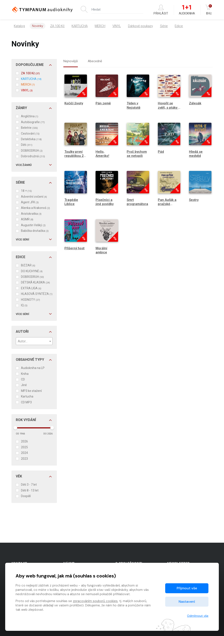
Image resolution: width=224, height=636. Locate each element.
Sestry (193, 200)
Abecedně (95, 61)
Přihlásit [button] (161, 10)
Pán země (103, 103)
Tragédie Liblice (71, 202)
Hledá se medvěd (196, 154)
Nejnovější (70, 61)
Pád (161, 152)
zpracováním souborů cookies (95, 601)
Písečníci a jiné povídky (105, 202)
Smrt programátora (137, 202)
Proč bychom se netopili (137, 154)
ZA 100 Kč (57, 26)
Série (164, 26)
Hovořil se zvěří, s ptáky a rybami (169, 107)
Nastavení (187, 601)
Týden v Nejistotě (133, 105)
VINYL (116, 26)
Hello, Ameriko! (102, 154)
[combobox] (34, 341)
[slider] (15, 427)
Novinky (37, 26)
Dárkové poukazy (140, 26)
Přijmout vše (187, 588)
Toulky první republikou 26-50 (75, 156)
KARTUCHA (80, 26)
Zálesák (195, 103)
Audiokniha (187, 10)
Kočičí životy (73, 103)
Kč (209, 10)
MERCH (100, 26)
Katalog (19, 26)
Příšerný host (74, 248)
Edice (179, 26)
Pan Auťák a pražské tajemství (167, 204)
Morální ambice (101, 250)
